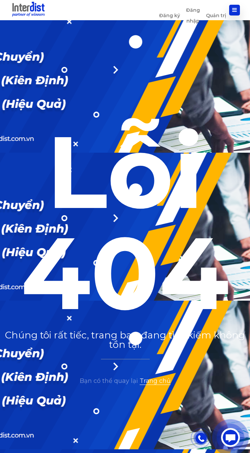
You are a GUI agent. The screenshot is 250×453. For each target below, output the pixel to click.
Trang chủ (155, 381)
